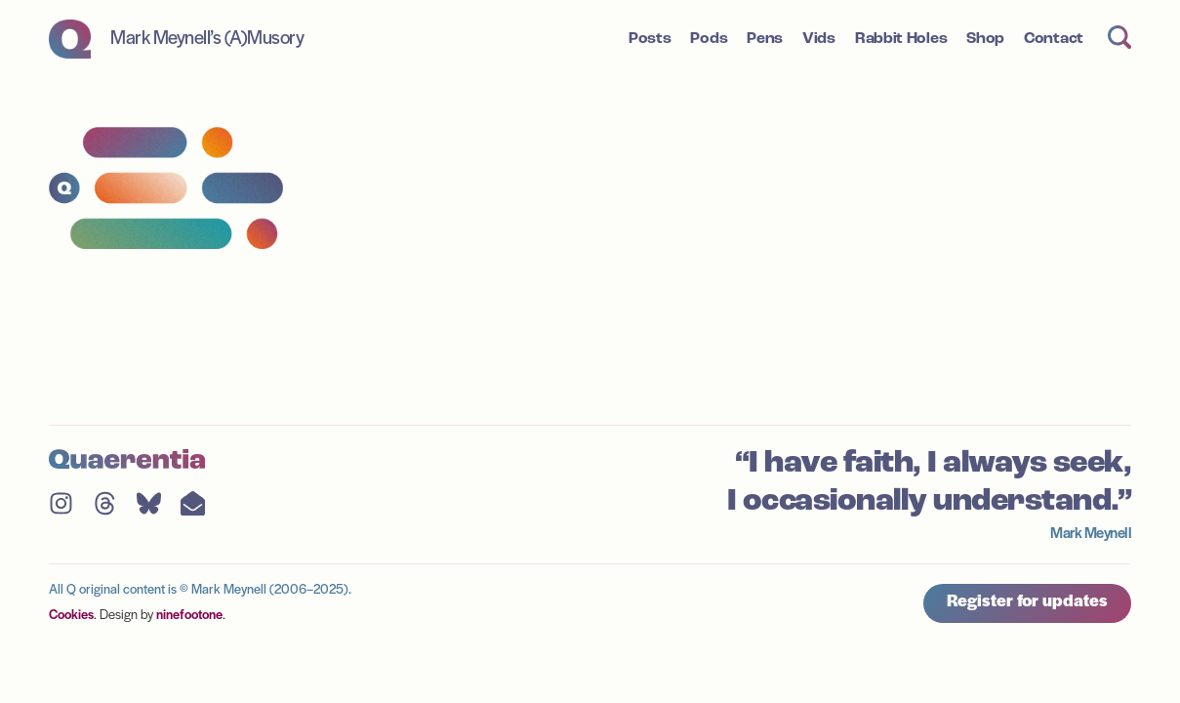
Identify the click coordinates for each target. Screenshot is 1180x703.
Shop (985, 39)
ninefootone (189, 615)
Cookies (71, 615)
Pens (765, 39)
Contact (1053, 39)
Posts (650, 39)
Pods (708, 39)
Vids (818, 39)
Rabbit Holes (901, 39)
